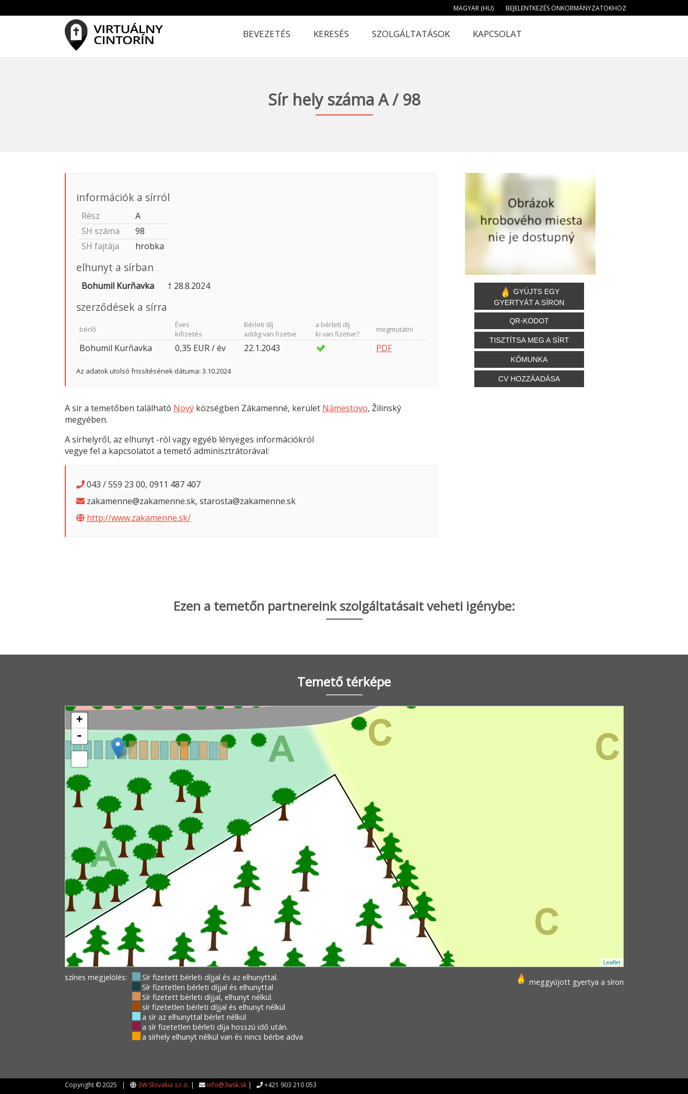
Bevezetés (266, 34)
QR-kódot (529, 321)
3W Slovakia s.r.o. (163, 1084)
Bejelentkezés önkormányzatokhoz (566, 8)
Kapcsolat (497, 34)
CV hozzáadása (529, 379)
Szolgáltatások (411, 34)
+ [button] (79, 720)
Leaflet (611, 962)
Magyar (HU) (473, 8)
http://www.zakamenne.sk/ (139, 517)
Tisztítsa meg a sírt (529, 340)
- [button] (79, 736)
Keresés (331, 34)
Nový (183, 408)
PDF (384, 348)
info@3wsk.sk (227, 1084)
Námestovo (345, 408)
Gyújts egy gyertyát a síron (529, 296)
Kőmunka (529, 359)
